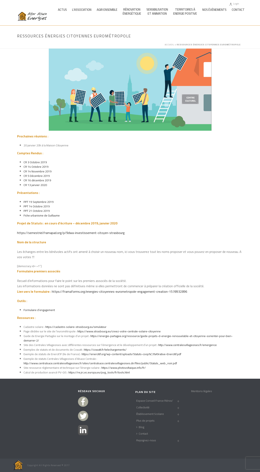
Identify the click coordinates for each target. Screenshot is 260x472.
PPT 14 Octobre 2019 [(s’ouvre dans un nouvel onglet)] (37, 206)
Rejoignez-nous (146, 440)
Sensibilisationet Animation (157, 11)
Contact (238, 9)
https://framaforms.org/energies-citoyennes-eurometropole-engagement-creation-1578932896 (119, 291)
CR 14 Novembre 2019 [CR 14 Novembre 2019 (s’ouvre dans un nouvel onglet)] (38, 171)
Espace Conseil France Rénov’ (154, 400)
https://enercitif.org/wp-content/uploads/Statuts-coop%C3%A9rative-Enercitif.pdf (131, 354)
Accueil (169, 45)
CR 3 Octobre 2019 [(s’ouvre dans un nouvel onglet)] (35, 162)
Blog (140, 427)
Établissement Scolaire (150, 414)
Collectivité (143, 407)
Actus (62, 9)
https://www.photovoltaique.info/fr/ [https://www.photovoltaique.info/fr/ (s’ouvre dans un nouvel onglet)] (123, 367)
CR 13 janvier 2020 (35, 185)
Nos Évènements (214, 9)
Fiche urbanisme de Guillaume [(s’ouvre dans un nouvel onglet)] (42, 215)
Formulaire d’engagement (39, 310)
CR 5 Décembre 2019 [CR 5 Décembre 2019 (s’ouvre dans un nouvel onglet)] (37, 175)
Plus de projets (145, 420)
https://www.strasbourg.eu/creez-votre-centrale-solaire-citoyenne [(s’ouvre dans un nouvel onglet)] (119, 331)
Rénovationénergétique (132, 11)
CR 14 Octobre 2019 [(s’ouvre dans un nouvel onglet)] (36, 166)
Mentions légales (201, 391)
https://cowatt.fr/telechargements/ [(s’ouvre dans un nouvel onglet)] (105, 349)
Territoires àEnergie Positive (185, 11)
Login (234, 3)
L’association (81, 9)
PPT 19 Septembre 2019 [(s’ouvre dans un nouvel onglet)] (39, 201)
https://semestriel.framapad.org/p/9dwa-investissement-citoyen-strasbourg (71, 233)
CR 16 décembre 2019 (37, 180)
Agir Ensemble (107, 9)
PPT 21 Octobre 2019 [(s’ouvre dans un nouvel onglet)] (37, 210)
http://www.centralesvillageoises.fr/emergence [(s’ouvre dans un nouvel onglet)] (187, 345)
